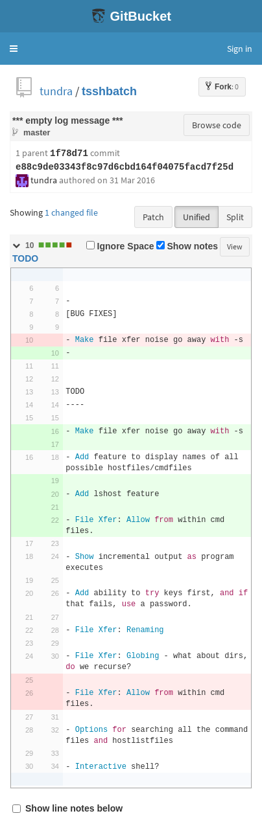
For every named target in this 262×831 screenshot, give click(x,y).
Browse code (216, 125)
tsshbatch (109, 91)
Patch (153, 217)
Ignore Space (120, 246)
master (36, 132)
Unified (196, 217)
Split (235, 217)
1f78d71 (69, 153)
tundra (56, 91)
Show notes (187, 246)
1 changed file (71, 212)
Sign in (239, 48)
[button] (13, 48)
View (235, 246)
